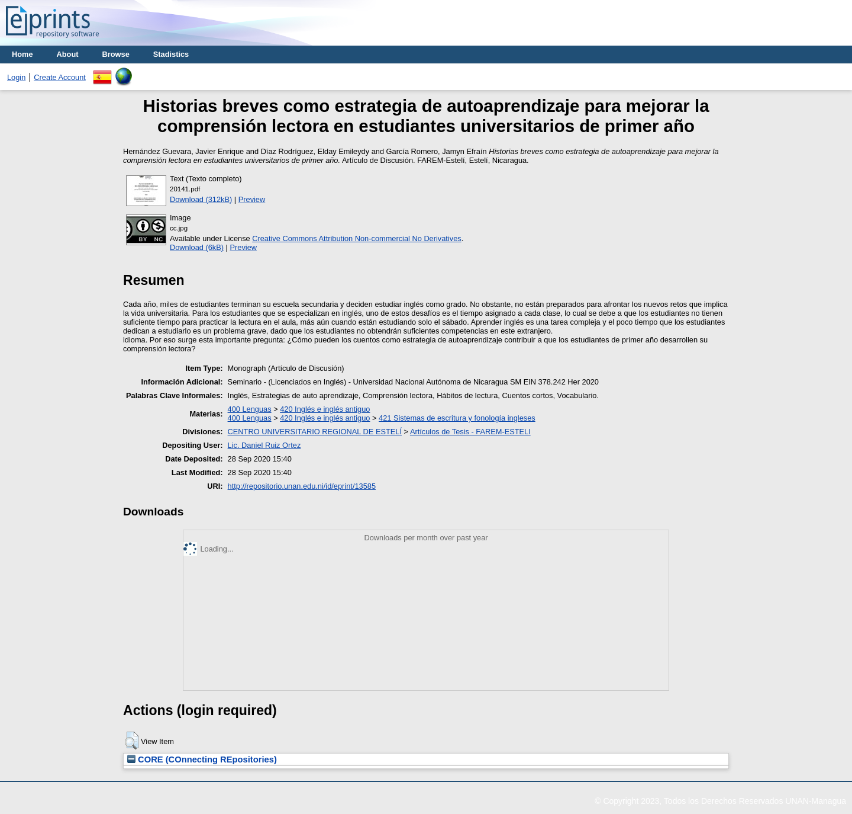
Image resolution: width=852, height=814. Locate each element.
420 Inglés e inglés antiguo (325, 409)
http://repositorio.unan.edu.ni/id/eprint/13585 (302, 486)
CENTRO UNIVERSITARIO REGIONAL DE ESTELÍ (315, 431)
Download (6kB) (197, 247)
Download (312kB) (201, 199)
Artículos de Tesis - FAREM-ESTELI (470, 431)
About (68, 54)
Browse (116, 54)
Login (16, 77)
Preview (252, 199)
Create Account (60, 77)
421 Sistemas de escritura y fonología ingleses (457, 418)
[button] (131, 740)
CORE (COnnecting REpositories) (202, 759)
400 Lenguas (250, 409)
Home (22, 54)
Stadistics (171, 54)
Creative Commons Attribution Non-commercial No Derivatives (356, 238)
